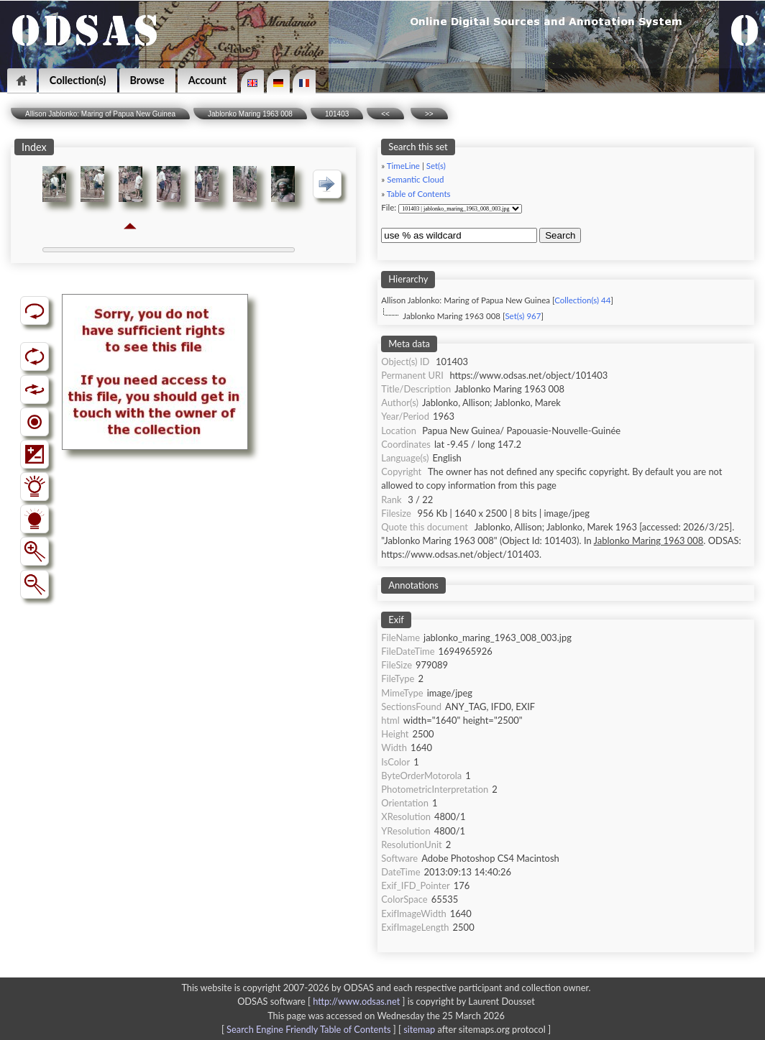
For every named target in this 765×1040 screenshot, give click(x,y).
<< (385, 114)
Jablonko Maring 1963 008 (250, 114)
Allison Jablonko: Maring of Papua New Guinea (100, 114)
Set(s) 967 (523, 316)
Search (560, 235)
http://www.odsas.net (356, 1001)
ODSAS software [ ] (322, 1001)
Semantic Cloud (415, 179)
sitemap (419, 1029)
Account (207, 80)
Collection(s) (78, 80)
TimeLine (403, 165)
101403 (337, 114)
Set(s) (436, 165)
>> (429, 114)
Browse (147, 80)
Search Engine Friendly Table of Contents (308, 1029)
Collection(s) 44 (582, 300)
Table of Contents (419, 193)
